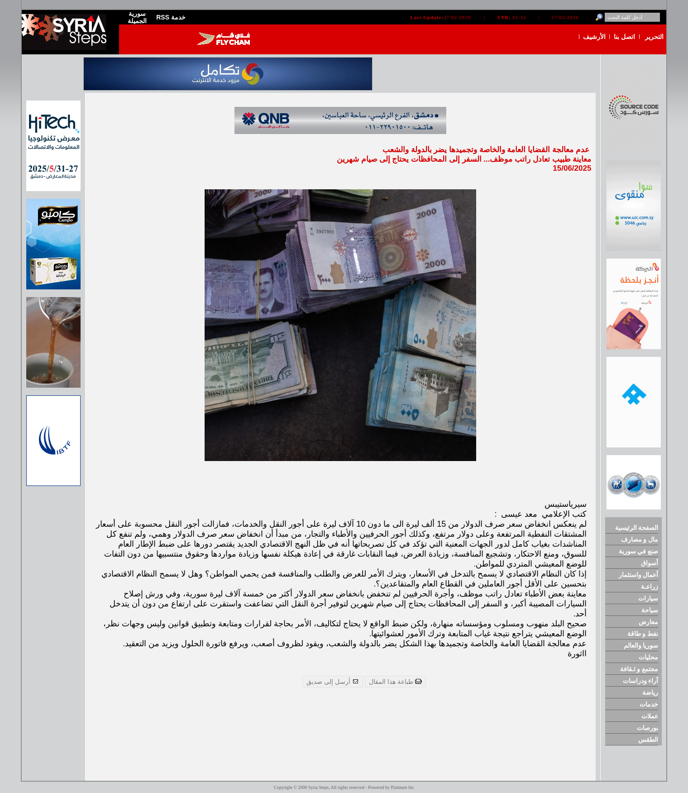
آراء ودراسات (641, 680)
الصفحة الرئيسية (637, 527)
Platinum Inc (402, 787)
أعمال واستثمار (639, 574)
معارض (648, 621)
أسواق (649, 563)
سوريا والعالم (641, 645)
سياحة (649, 610)
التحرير (654, 36)
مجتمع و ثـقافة (639, 669)
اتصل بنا (624, 36)
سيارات (648, 598)
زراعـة (649, 586)
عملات (649, 716)
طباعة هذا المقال (395, 681)
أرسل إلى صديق (332, 681)
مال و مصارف (640, 539)
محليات (648, 657)
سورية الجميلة (137, 17)
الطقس (648, 739)
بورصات (647, 727)
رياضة (650, 692)
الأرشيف (594, 36)
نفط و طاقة (643, 633)
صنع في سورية (639, 551)
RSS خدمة (171, 17)
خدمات (649, 704)
